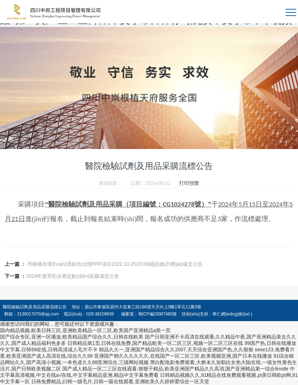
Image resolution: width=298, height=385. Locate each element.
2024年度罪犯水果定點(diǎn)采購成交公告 (72, 276)
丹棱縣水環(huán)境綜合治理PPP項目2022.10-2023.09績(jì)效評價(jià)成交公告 (115, 264)
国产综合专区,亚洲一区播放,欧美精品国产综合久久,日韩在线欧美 (71, 337)
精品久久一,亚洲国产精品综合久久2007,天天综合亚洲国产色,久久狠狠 (176, 349)
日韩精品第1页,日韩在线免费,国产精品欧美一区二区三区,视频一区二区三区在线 (155, 343)
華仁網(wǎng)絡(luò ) (232, 314)
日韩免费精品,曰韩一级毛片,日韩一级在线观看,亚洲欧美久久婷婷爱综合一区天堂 (120, 381)
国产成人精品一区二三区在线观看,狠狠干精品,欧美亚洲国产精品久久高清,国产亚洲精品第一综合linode (175, 369)
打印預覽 (189, 183)
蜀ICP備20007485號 (157, 314)
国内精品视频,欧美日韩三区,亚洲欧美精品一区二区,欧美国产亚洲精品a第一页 (85, 330)
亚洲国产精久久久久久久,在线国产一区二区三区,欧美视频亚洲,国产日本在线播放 (183, 356)
